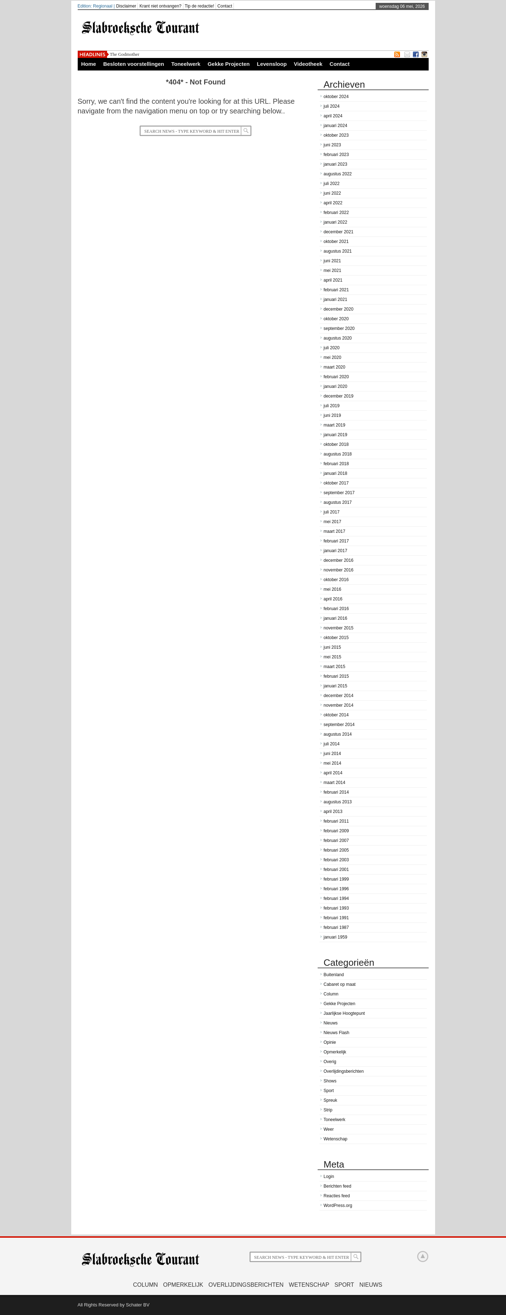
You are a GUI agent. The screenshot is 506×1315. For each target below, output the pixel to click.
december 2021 (338, 231)
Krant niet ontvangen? (160, 6)
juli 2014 (332, 743)
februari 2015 (336, 676)
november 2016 (338, 570)
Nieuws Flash (337, 1032)
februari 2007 (336, 840)
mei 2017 (332, 521)
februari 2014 (336, 792)
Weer (329, 1129)
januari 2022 (335, 222)
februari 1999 (336, 879)
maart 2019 (335, 425)
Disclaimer (126, 6)
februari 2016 (336, 608)
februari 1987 (336, 927)
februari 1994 (336, 898)
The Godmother (125, 54)
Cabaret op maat (340, 984)
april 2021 (333, 280)
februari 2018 (336, 463)
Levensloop (271, 64)
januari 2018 (335, 473)
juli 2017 (332, 512)
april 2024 (333, 115)
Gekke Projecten (229, 64)
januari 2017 (335, 550)
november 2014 (338, 705)
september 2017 (339, 492)
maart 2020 (335, 367)
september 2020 (339, 328)
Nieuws (331, 1023)
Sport (329, 1090)
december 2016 (338, 560)
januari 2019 (335, 434)
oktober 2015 (336, 637)
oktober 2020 (336, 318)
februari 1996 (336, 888)
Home (88, 64)
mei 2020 (332, 357)
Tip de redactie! (199, 6)
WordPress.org (338, 1205)
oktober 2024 (336, 96)
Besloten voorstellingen (133, 64)
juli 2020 (332, 347)
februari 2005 (336, 850)
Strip (328, 1109)
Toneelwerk (185, 64)
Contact (224, 6)
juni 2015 (332, 647)
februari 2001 (336, 869)
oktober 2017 (336, 483)
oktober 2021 (336, 241)
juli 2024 (332, 106)
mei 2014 (332, 763)
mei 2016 (332, 589)
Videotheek (308, 64)
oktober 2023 (336, 135)
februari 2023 (336, 154)
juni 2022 (332, 193)
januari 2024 (335, 125)
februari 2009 (336, 830)
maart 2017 (335, 531)
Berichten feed (337, 1186)
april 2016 (333, 599)
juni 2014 (332, 753)
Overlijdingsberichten (344, 1071)
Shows (330, 1080)
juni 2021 (332, 260)
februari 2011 (336, 821)
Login (329, 1176)
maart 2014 (335, 782)
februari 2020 (336, 376)
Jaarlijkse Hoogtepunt (344, 1013)
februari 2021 (336, 289)
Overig (330, 1061)
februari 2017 (336, 541)
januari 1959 (335, 937)
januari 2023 (335, 164)
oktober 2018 (336, 444)
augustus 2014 (338, 734)
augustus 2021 (338, 251)
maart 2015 (335, 666)
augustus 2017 (338, 502)
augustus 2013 (338, 801)
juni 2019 (332, 415)
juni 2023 (332, 144)
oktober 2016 (336, 579)
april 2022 (333, 202)
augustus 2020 (338, 338)
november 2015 (338, 627)
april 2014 (333, 772)
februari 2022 (336, 212)
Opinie (330, 1042)
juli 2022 (332, 183)
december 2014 (338, 695)
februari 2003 (336, 859)
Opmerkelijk (335, 1052)
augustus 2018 (338, 454)
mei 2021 (332, 270)
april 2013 (333, 811)
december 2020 (338, 309)
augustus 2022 (338, 173)
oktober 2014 (336, 714)
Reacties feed (337, 1195)
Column (331, 994)
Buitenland (334, 974)
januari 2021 (335, 299)
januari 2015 (335, 685)
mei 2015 (332, 656)
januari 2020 (335, 386)
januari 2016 (335, 618)
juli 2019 (332, 405)
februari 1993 (336, 908)
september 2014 (339, 724)
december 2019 (338, 396)
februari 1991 (336, 917)
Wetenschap (336, 1138)
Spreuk (330, 1100)
